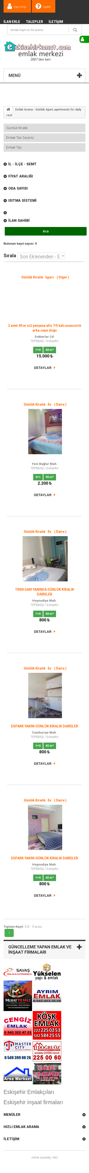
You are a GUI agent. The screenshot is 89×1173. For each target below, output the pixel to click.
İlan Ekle (12, 22)
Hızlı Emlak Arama (21, 1127)
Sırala (10, 255)
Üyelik (47, 7)
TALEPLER (34, 22)
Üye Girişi (20, 7)
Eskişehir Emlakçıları (29, 1092)
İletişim (56, 22)
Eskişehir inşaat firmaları (33, 1102)
